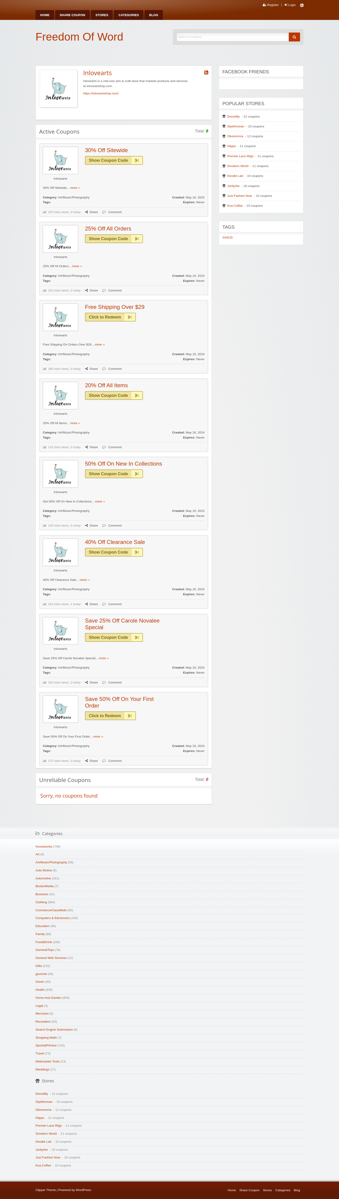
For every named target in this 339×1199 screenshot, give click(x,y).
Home (44, 15)
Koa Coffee (235, 205)
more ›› (75, 187)
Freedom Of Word (79, 37)
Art (37, 854)
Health (40, 989)
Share (91, 212)
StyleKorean (235, 126)
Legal (39, 1005)
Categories (128, 15)
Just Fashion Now (239, 196)
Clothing (41, 902)
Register (271, 5)
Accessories (44, 846)
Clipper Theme (46, 1190)
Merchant (42, 1013)
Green (40, 981)
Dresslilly (233, 116)
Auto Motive (44, 870)
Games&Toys (45, 950)
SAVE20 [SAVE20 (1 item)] (227, 237)
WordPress (83, 1190)
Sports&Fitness (46, 1045)
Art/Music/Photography (74, 197)
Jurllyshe (233, 186)
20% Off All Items (106, 385)
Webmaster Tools (48, 1061)
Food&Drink (44, 942)
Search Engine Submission (54, 1029)
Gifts (39, 966)
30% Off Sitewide (106, 150)
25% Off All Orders (108, 228)
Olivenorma (235, 136)
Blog (153, 15)
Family (40, 934)
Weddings (42, 1069)
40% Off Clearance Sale (115, 542)
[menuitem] (45, 15)
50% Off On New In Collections (123, 464)
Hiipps (231, 146)
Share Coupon (72, 15)
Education (42, 926)
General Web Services (51, 958)
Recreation (43, 1021)
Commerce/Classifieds (51, 910)
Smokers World (238, 166)
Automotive (43, 878)
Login (290, 5)
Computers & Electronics (53, 918)
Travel (40, 1053)
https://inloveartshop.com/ (101, 93)
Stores (102, 15)
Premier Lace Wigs (240, 156)
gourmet (41, 974)
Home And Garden (48, 997)
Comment (112, 212)
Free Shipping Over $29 (115, 307)
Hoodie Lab (235, 176)
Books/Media (45, 886)
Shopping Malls (46, 1037)
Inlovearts (60, 178)
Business (42, 894)
